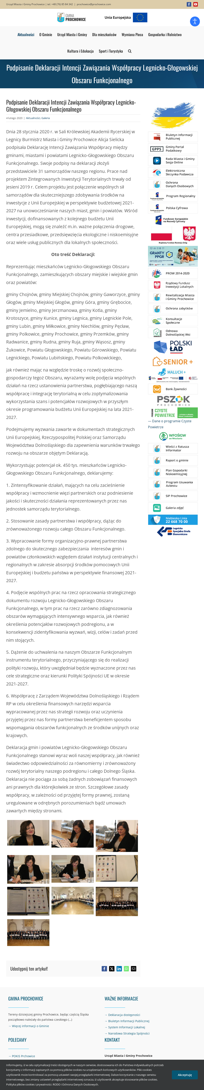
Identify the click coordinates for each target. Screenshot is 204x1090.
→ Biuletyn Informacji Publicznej (127, 1021)
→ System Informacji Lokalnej (125, 1027)
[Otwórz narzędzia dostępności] (195, 21)
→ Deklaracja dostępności (122, 1015)
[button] (130, 51)
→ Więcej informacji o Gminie (28, 1026)
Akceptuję (185, 1075)
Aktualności (33, 118)
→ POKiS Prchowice (21, 1056)
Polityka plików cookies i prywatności (28, 1084)
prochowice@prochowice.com (94, 4)
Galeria (45, 118)
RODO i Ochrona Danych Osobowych (75, 1084)
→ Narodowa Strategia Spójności (127, 1033)
